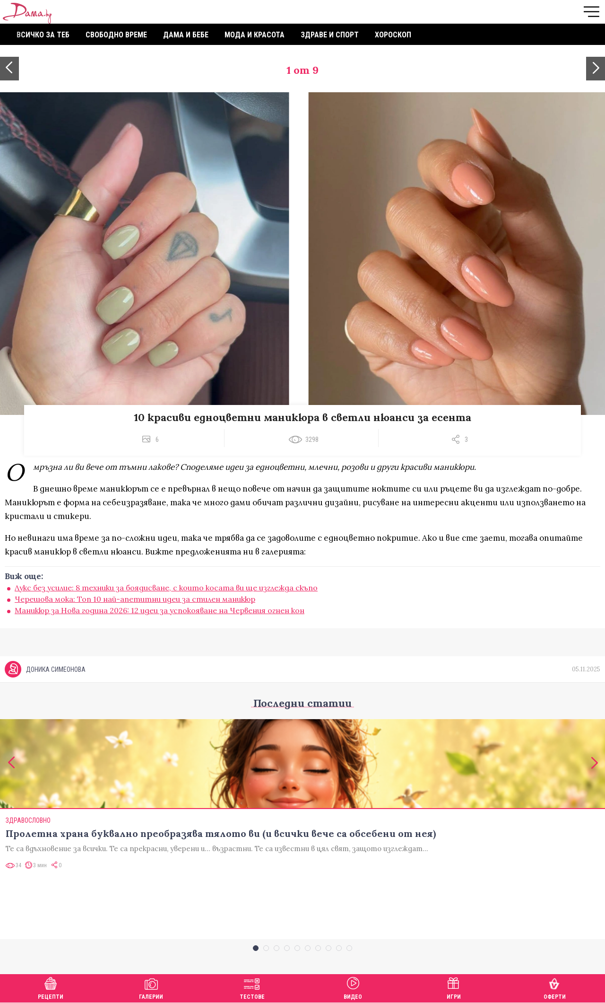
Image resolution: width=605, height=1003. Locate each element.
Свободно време (116, 34)
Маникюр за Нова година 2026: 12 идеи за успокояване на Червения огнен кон (159, 610)
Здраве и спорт (330, 34)
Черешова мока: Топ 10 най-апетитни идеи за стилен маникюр (135, 599)
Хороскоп (393, 34)
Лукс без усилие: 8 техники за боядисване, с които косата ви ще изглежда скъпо (166, 587)
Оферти (555, 987)
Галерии (151, 987)
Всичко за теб (43, 34)
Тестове (252, 987)
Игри (454, 987)
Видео (353, 987)
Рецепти (50, 987)
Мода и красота (255, 34)
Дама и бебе (185, 34)
